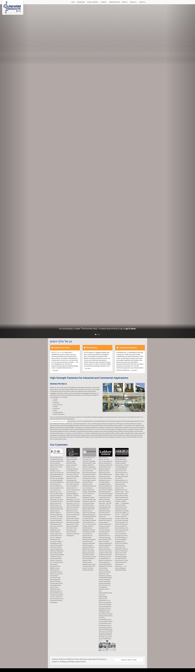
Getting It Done (81, 2)
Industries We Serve (114, 2)
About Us (125, 2)
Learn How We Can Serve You (58, 421)
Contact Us (142, 2)
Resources (133, 2)
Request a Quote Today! (129, 660)
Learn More (55, 370)
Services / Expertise (93, 2)
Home (73, 2)
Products (104, 2)
